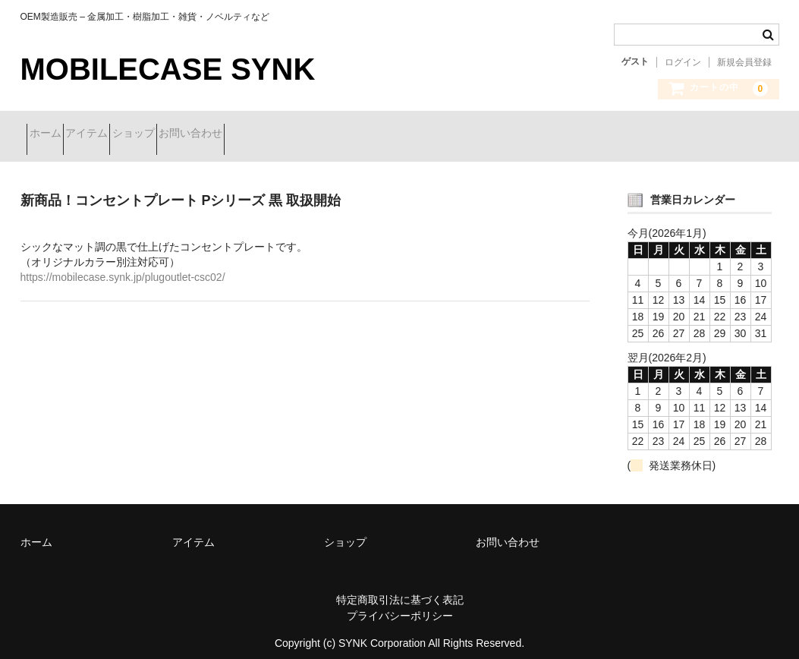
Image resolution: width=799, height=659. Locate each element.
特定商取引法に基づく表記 (400, 588)
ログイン (683, 62)
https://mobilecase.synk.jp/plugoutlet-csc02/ (122, 266)
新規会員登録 (744, 62)
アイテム (120, 134)
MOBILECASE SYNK (168, 69)
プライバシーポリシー (400, 604)
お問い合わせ (278, 134)
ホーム (52, 134)
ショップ (193, 134)
